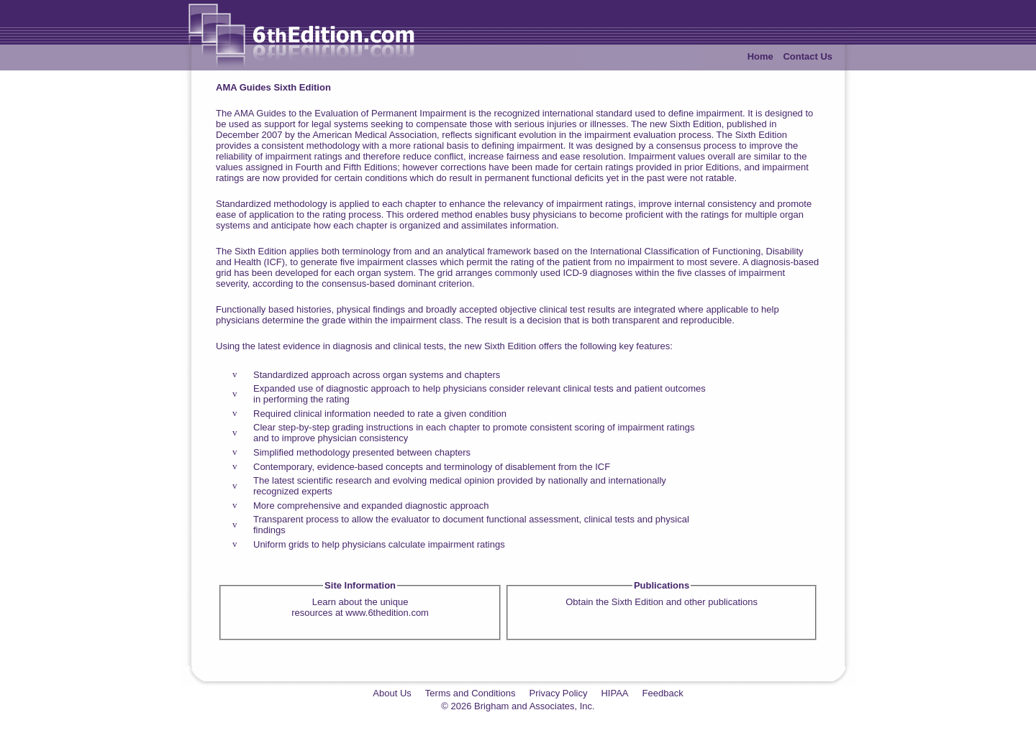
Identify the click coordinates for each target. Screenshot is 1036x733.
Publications (661, 585)
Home (760, 56)
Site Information (360, 585)
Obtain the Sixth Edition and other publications (661, 601)
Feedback (662, 693)
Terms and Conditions (470, 693)
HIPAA (614, 693)
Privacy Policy (559, 693)
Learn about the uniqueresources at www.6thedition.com (360, 607)
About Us (392, 693)
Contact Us (807, 56)
